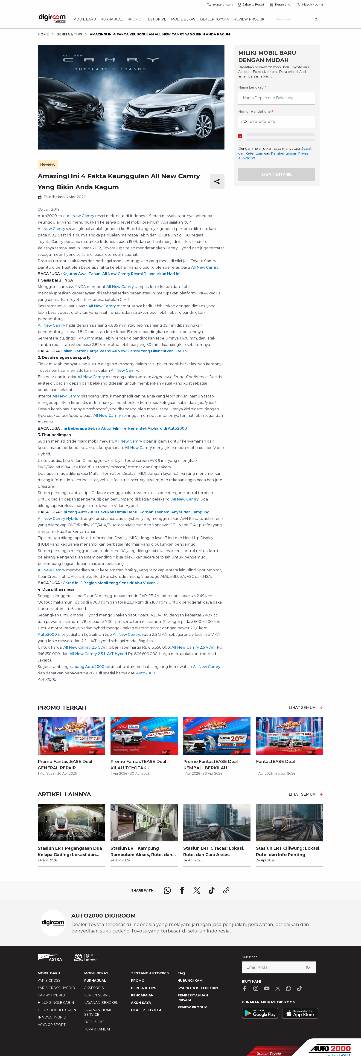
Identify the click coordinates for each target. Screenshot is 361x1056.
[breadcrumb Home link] (43, 34)
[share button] (217, 181)
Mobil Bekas (183, 19)
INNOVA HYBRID (52, 1017)
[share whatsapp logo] (167, 890)
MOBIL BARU (49, 973)
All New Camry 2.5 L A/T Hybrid (98, 654)
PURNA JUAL (95, 980)
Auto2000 (47, 634)
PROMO (138, 980)
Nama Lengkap (252, 87)
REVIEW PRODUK (192, 1007)
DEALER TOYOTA (146, 1010)
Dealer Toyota (214, 19)
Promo (134, 19)
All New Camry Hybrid (58, 518)
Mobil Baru (84, 19)
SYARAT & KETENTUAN (198, 988)
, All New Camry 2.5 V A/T (193, 647)
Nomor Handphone (255, 111)
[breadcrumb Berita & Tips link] (68, 34)
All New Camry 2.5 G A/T (85, 647)
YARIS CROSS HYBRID (56, 988)
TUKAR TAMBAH (98, 1029)
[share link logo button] (226, 890)
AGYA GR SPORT (51, 1025)
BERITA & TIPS (143, 988)
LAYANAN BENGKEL (101, 1003)
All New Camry (80, 216)
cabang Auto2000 (87, 667)
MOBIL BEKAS (96, 973)
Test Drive (156, 19)
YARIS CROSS (49, 980)
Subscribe (250, 957)
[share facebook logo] (182, 890)
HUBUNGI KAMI (190, 980)
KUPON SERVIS (97, 995)
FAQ (181, 973)
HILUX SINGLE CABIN (56, 1003)
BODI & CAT (94, 1022)
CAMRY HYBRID (51, 995)
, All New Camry (137, 448)
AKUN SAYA (141, 1003)
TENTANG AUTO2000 (150, 973)
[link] (71, 835)
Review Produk (249, 19)
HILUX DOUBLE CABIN (57, 1010)
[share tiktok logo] (211, 890)
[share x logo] (197, 890)
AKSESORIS (94, 988)
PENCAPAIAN (142, 995)
